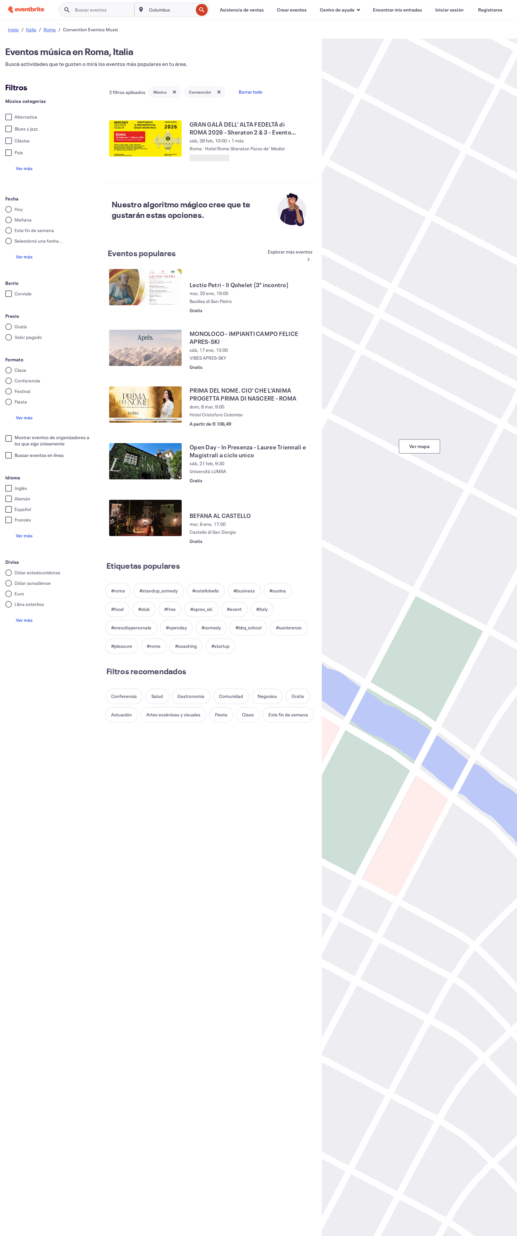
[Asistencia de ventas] (242, 9)
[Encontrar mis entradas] (397, 9)
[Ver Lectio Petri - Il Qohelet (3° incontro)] (145, 287)
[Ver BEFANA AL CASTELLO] (145, 518)
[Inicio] (26, 10)
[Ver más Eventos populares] (287, 256)
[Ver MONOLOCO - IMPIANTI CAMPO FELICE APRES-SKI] (145, 348)
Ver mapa (419, 446)
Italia (31, 29)
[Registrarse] (490, 9)
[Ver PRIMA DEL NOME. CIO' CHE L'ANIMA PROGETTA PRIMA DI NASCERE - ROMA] (145, 404)
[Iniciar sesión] (449, 9)
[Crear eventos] (292, 9)
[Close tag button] (174, 92)
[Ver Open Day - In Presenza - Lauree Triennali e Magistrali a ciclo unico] (145, 461)
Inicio (13, 29)
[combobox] (170, 9)
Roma (50, 29)
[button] (340, 10)
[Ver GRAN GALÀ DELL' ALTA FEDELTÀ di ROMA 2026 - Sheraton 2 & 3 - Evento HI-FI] (145, 138)
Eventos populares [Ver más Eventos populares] (142, 253)
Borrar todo (250, 92)
